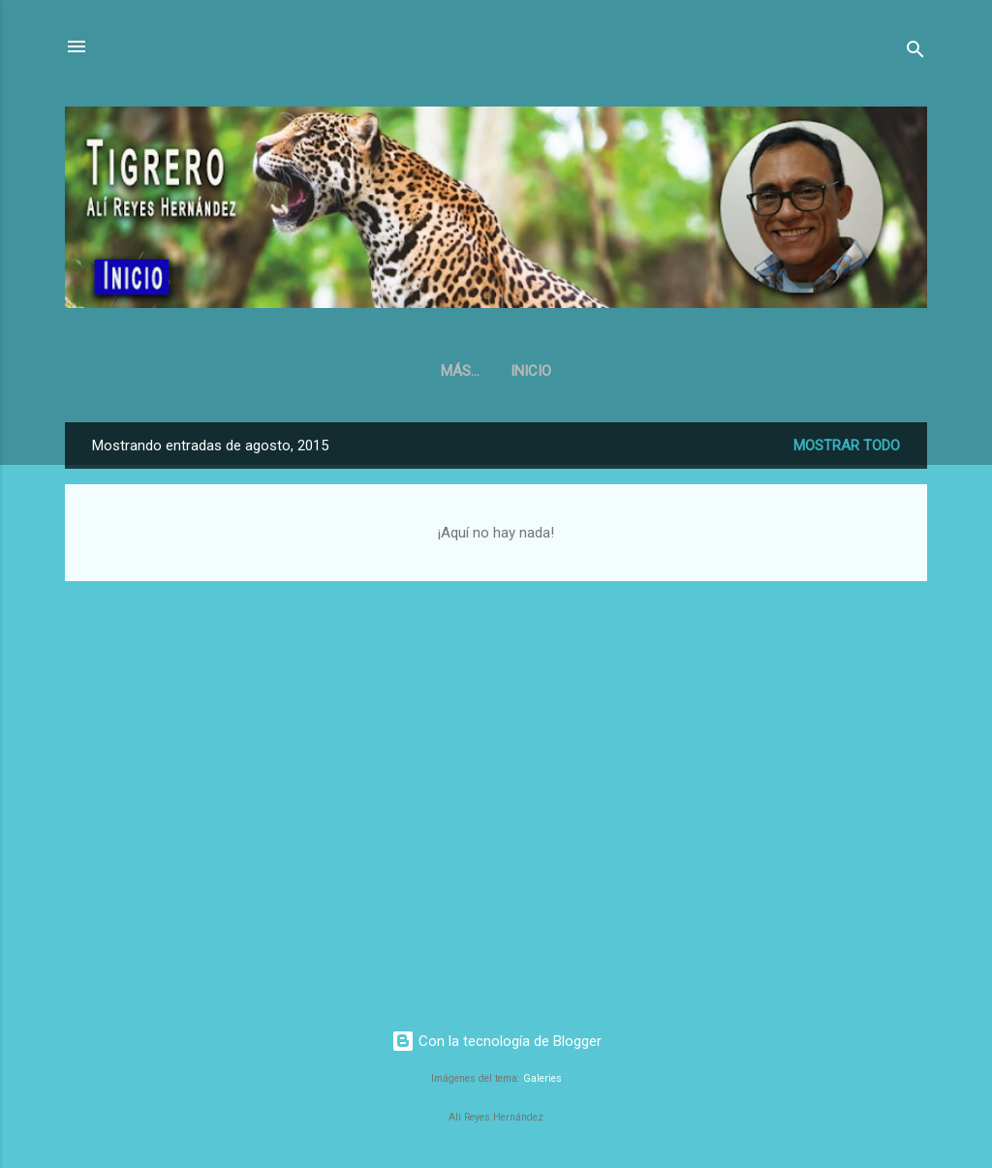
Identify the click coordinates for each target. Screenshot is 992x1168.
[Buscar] (915, 52)
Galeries (542, 1078)
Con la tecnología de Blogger (496, 1041)
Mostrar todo (846, 445)
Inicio (496, 371)
